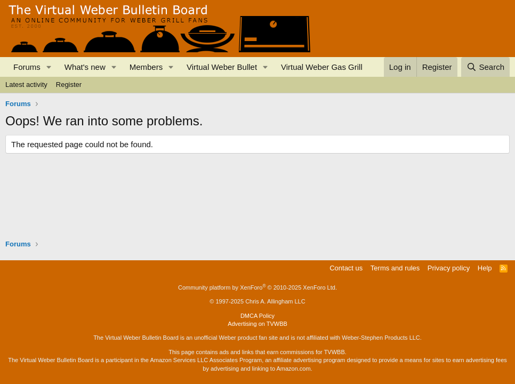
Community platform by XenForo (257, 287)
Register (69, 85)
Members (146, 66)
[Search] (485, 67)
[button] (49, 67)
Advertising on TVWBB (257, 324)
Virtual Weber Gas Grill (322, 66)
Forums (27, 66)
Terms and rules (395, 268)
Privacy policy (449, 268)
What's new (85, 66)
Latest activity (26, 85)
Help (485, 268)
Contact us (346, 268)
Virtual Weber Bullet (222, 66)
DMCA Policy (257, 316)
